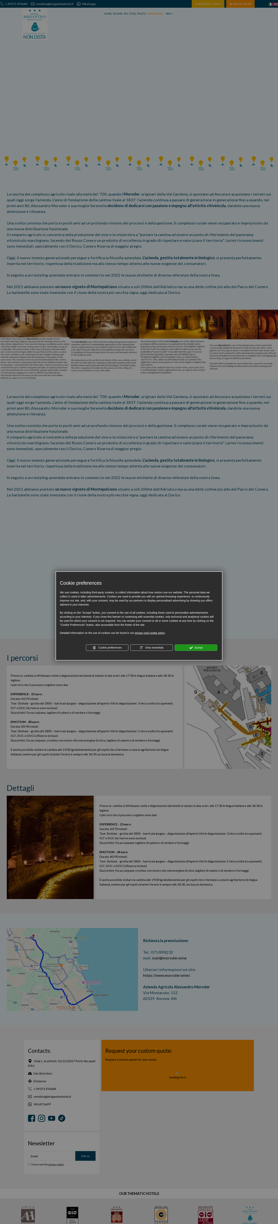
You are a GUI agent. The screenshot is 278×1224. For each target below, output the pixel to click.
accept (196, 648)
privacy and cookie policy (150, 632)
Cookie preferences (107, 648)
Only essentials (152, 648)
